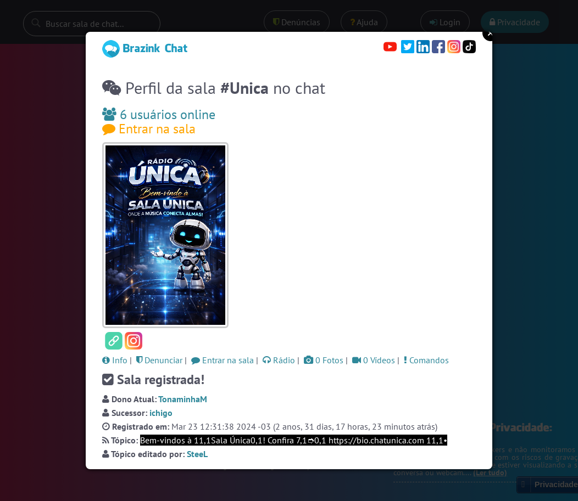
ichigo (161, 412)
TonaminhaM (182, 398)
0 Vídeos (373, 359)
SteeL (197, 453)
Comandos (426, 359)
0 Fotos (323, 359)
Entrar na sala (149, 128)
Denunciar (159, 359)
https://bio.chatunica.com (376, 440)
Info (114, 359)
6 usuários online (158, 114)
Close (490, 33)
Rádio (279, 359)
